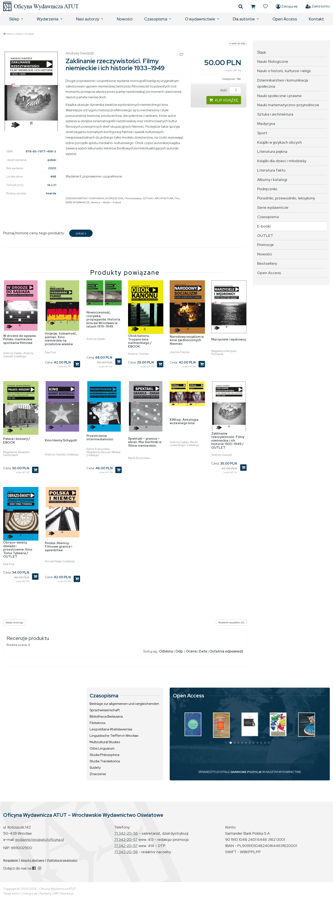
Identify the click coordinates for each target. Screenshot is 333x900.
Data (203, 651)
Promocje (265, 244)
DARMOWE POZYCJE (246, 772)
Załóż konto (318, 6)
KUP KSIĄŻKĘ (223, 100)
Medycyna (266, 123)
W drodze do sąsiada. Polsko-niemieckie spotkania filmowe (20, 339)
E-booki (29, 34)
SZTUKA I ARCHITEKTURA (158, 198)
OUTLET (265, 235)
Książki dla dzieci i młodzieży (281, 160)
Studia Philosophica (104, 755)
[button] (231, 743)
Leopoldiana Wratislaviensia (111, 729)
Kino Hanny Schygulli (61, 440)
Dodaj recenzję (14, 622)
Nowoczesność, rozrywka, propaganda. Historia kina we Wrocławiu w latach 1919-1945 (103, 319)
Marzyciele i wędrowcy (228, 339)
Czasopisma (155, 19)
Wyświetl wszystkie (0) (231, 622)
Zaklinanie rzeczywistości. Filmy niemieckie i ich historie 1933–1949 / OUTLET (227, 440)
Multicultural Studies (105, 742)
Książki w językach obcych (279, 142)
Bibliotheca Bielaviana (106, 716)
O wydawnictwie (200, 19)
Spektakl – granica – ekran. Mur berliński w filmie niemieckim (144, 442)
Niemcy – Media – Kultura (106, 202)
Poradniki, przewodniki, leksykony (286, 198)
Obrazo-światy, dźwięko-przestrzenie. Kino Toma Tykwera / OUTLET (17, 549)
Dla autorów (244, 19)
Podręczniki (267, 188)
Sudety (95, 767)
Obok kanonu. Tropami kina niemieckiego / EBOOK (140, 341)
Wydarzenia (47, 19)
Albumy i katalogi (272, 179)
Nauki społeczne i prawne (279, 95)
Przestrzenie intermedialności (99, 438)
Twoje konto (11, 893)
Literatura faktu (271, 170)
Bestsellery (267, 263)
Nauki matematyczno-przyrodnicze (288, 104)
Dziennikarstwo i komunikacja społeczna (282, 83)
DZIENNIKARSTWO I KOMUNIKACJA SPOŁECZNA (94, 198)
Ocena (191, 651)
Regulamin (10, 860)
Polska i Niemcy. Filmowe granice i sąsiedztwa (58, 546)
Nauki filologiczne (272, 61)
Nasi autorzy (87, 19)
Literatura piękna (272, 151)
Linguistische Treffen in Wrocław (114, 735)
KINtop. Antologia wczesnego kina (184, 421)
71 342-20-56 (126, 833)
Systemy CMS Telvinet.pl (56, 893)
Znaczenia (98, 774)
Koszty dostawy (32, 860)
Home (9, 34)
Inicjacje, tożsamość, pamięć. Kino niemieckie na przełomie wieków (61, 338)
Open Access (284, 19)
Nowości (125, 19)
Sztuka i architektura (275, 114)
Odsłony (166, 651)
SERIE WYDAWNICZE (78, 202)
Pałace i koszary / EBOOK (16, 441)
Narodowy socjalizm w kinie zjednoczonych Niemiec (187, 340)
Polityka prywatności (62, 860)
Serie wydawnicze (272, 207)
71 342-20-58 (126, 851)
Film (177, 198)
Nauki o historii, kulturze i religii (284, 70)
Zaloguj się (287, 6)
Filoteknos (97, 723)
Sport (262, 132)
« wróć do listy (237, 43)
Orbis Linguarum (102, 748)
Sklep (14, 19)
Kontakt (316, 19)
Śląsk (261, 52)
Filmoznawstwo (132, 198)
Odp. (179, 651)
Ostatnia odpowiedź (226, 651)
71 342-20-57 (126, 839)
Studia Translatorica (105, 761)
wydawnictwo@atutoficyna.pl (39, 839)
